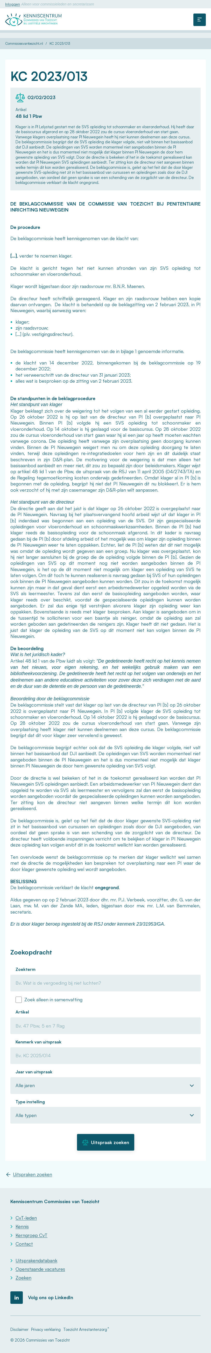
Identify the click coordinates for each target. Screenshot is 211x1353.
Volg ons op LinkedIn (50, 1297)
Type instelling (30, 1101)
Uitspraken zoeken (32, 1174)
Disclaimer (19, 1329)
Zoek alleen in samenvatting (53, 999)
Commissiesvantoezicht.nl (24, 43)
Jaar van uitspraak (34, 1071)
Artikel (22, 1012)
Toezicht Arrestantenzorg (85, 1329)
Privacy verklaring (46, 1329)
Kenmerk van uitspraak (38, 1041)
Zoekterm (26, 969)
